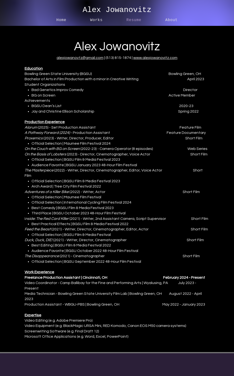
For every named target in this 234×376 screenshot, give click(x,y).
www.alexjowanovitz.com (155, 58)
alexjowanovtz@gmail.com (80, 58)
